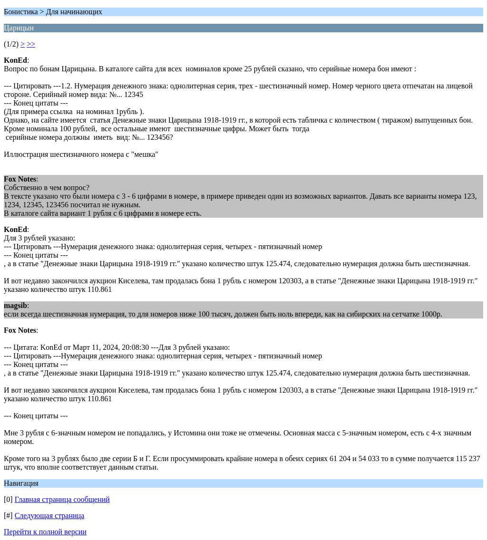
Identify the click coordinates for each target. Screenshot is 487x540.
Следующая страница (50, 515)
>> (31, 44)
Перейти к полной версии (45, 532)
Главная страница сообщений (62, 499)
